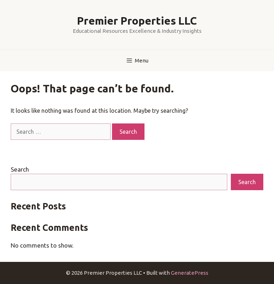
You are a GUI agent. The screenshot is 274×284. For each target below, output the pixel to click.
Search (20, 169)
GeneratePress (189, 273)
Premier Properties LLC (137, 21)
